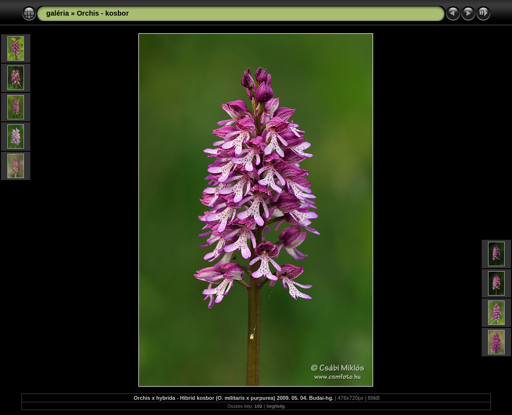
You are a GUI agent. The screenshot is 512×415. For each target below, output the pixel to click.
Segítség (275, 406)
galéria (57, 13)
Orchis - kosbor (103, 13)
